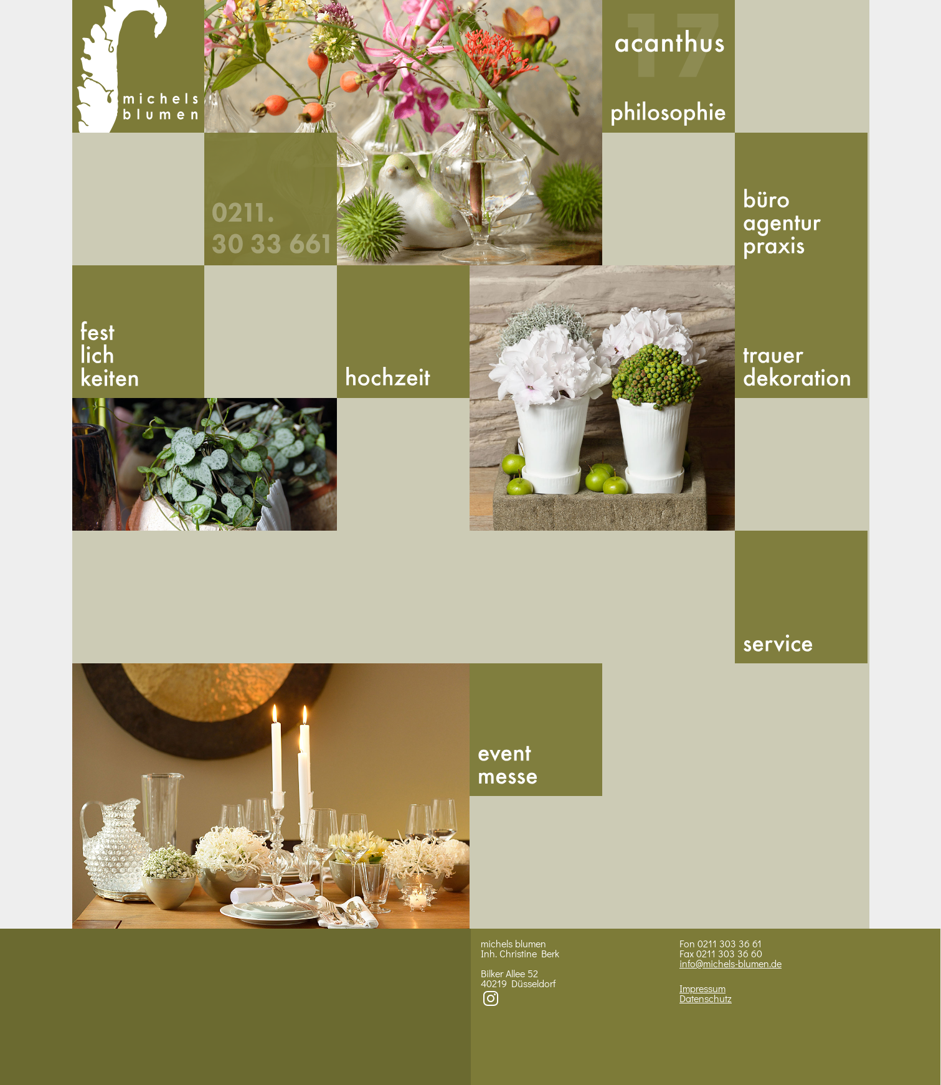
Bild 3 (602, 398)
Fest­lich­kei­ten (138, 331)
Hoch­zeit (403, 331)
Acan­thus (668, 66)
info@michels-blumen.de (730, 963)
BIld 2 (205, 464)
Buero (801, 199)
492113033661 (270, 199)
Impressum (702, 988)
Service (801, 597)
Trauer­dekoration (801, 331)
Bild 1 (403, 132)
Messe (536, 729)
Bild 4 (271, 796)
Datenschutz (705, 998)
